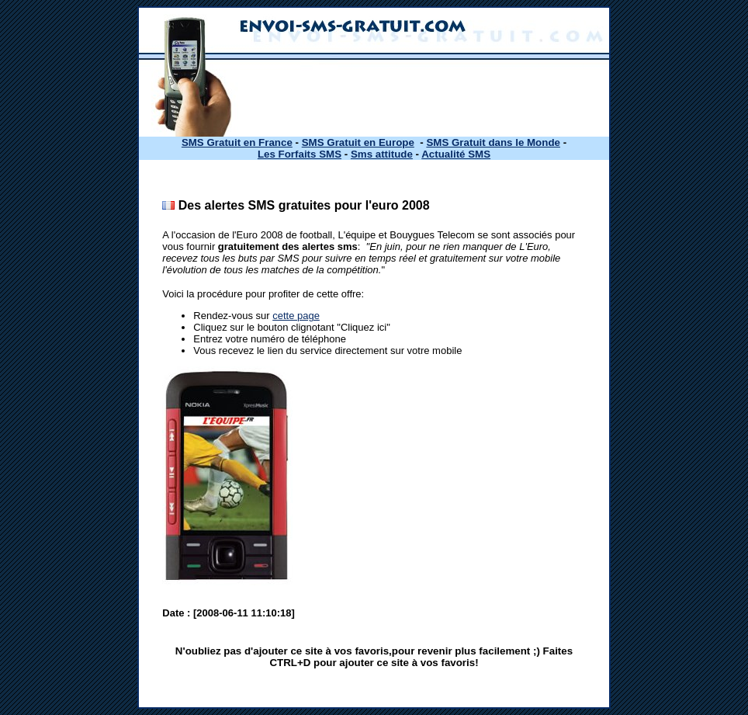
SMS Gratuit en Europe (358, 142)
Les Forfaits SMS (299, 154)
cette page (296, 315)
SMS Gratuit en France (237, 142)
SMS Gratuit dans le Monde (493, 142)
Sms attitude (382, 154)
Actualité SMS (455, 154)
